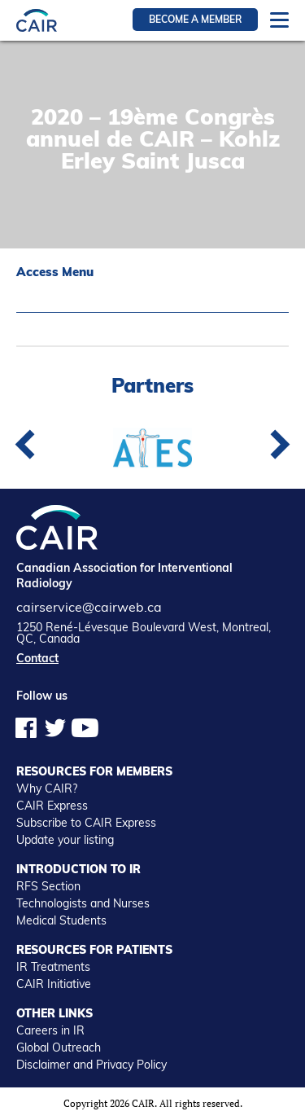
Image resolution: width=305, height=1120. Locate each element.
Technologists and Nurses (83, 903)
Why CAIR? (46, 788)
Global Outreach (58, 1047)
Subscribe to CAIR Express (86, 822)
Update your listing (65, 839)
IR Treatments (53, 967)
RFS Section (48, 886)
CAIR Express (52, 805)
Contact (37, 658)
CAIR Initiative (53, 984)
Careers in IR (50, 1030)
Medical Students (61, 920)
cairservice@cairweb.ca (89, 606)
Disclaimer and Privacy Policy (91, 1064)
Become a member (195, 19)
